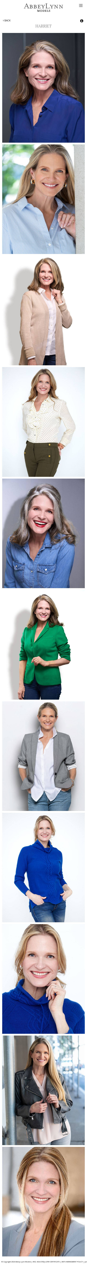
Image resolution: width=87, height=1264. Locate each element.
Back (7, 20)
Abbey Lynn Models (43, 7)
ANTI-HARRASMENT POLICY (72, 1262)
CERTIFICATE (55, 1262)
